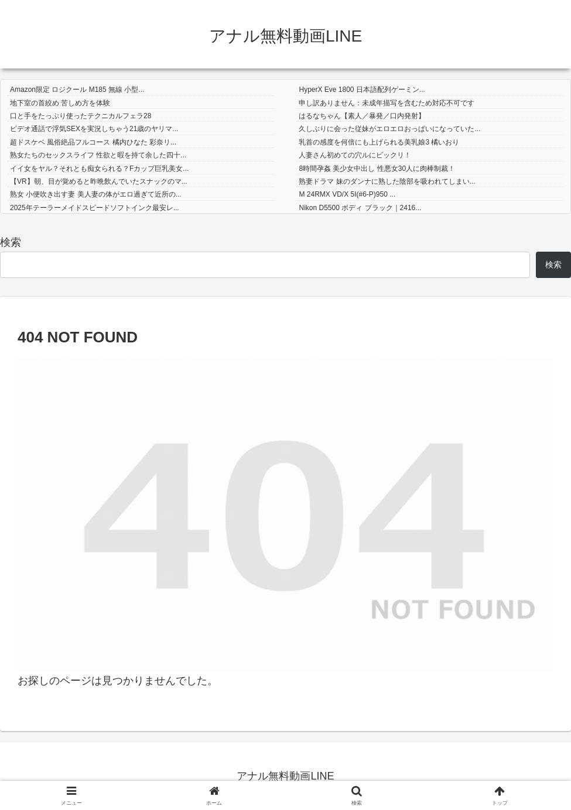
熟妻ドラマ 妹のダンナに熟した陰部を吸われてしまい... (387, 181)
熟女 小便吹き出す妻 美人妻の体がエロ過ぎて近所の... (96, 194)
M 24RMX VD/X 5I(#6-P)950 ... (347, 194)
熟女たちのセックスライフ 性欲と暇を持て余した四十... (98, 155)
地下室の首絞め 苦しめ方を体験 (60, 103)
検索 (10, 242)
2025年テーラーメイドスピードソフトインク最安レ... (94, 208)
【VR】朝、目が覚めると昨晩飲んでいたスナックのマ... (98, 181)
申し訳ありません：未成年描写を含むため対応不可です (386, 103)
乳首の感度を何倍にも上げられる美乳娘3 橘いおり (379, 142)
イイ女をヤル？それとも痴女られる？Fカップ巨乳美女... (99, 168)
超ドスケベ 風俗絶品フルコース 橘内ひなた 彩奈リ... (93, 142)
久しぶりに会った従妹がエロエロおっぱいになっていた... (389, 129)
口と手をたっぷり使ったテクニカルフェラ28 (80, 116)
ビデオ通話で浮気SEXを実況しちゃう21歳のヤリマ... (94, 129)
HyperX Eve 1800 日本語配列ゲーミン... (362, 89)
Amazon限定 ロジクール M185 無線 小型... (77, 89)
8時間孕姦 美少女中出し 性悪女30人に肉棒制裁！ (377, 168)
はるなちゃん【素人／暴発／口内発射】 (362, 116)
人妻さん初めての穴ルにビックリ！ (355, 155)
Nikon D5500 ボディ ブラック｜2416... (360, 208)
